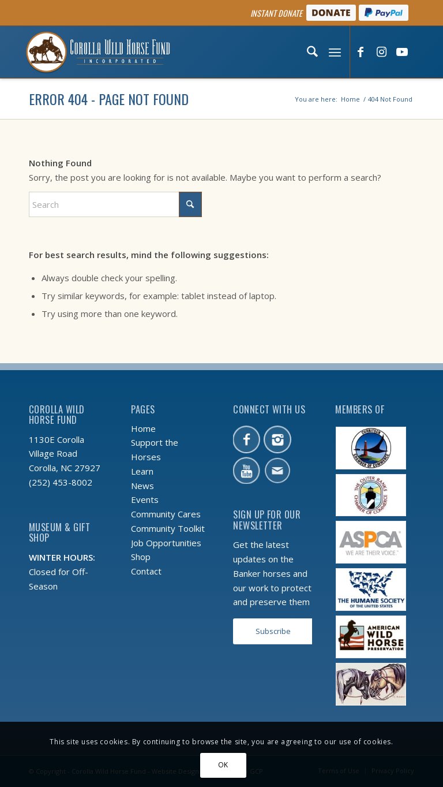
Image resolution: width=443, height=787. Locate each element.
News (142, 485)
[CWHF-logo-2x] (98, 52)
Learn (142, 471)
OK (223, 765)
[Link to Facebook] (360, 52)
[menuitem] (311, 52)
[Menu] (334, 52)
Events (145, 499)
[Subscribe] (273, 631)
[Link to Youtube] (402, 52)
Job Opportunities (166, 543)
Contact (146, 571)
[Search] (311, 52)
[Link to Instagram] (381, 52)
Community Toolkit (168, 528)
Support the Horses (154, 449)
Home (143, 428)
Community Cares (166, 514)
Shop (141, 556)
